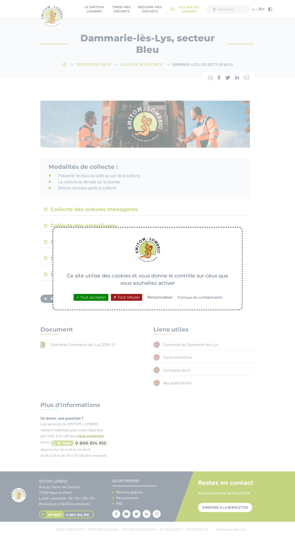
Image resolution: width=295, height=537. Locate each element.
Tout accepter (91, 297)
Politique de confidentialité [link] (199, 297)
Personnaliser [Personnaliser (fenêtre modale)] (160, 297)
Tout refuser (126, 297)
